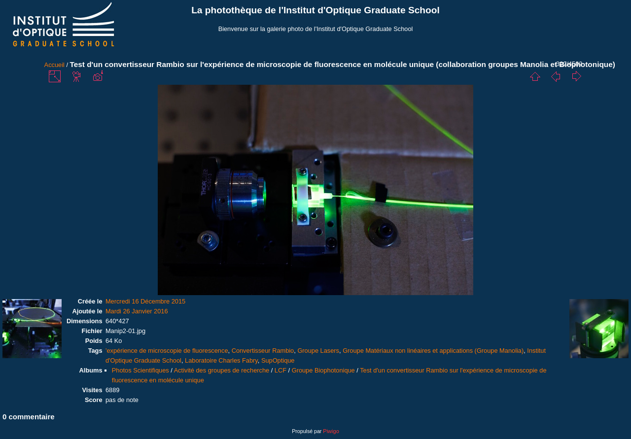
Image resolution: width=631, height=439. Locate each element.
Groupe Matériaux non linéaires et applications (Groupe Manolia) (433, 350)
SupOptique (278, 360)
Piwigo (331, 431)
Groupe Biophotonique (323, 370)
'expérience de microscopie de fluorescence (166, 350)
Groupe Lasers (318, 350)
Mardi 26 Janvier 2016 (136, 311)
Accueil (54, 64)
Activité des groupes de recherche (221, 370)
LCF (280, 370)
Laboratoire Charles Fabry (221, 360)
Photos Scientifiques (140, 370)
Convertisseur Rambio (263, 350)
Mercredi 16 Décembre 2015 (145, 301)
